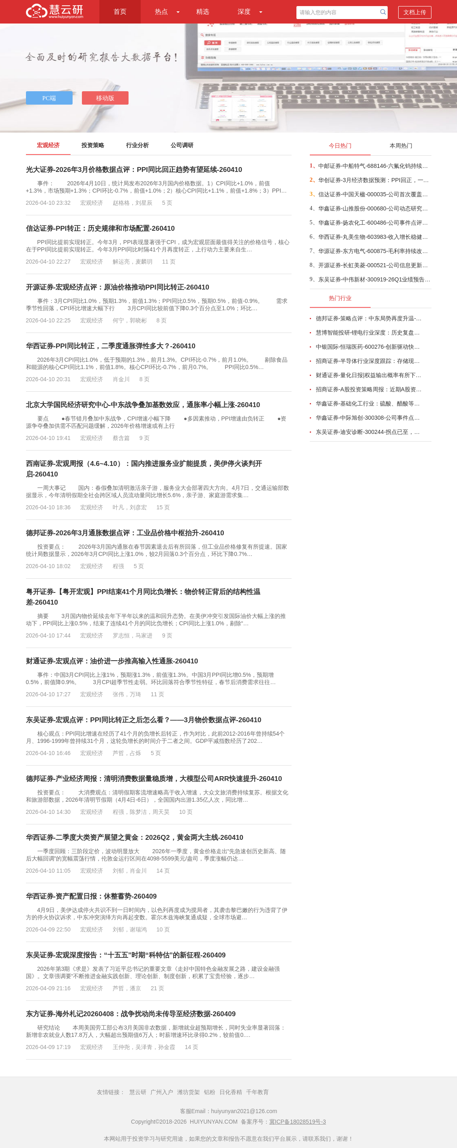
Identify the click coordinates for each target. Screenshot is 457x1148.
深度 (244, 11)
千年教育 (257, 1092)
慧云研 (137, 1092)
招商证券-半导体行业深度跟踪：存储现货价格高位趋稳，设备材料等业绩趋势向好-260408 (369, 361)
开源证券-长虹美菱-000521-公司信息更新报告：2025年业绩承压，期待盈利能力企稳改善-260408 (374, 265)
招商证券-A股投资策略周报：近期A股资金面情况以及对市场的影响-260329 (369, 389)
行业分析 (137, 145)
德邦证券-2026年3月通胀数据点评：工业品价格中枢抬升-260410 (125, 533)
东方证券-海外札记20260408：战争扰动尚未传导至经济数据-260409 (131, 1014)
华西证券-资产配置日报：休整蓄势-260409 (91, 896)
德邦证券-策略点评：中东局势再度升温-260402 (369, 318)
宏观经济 (48, 145)
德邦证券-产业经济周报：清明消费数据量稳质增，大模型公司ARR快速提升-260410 (154, 779)
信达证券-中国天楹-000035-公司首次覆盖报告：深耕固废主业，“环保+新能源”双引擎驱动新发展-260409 (374, 194)
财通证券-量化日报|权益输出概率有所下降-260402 (369, 375)
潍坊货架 (188, 1092)
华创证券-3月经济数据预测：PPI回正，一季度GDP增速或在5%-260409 (374, 180)
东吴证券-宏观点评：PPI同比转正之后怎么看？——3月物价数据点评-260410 (144, 720)
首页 (120, 11)
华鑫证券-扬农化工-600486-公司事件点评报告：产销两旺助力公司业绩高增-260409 (374, 222)
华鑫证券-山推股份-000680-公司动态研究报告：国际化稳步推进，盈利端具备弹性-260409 (374, 208)
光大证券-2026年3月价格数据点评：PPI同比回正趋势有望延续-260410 (134, 170)
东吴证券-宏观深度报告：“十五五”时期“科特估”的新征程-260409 (126, 955)
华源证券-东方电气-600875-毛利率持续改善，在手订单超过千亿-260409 (374, 251)
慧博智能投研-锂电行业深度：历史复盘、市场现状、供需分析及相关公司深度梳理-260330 (369, 332)
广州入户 (161, 1092)
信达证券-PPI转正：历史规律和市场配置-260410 (100, 228)
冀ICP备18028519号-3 (297, 1121)
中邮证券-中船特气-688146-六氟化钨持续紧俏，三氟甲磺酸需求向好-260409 (374, 166)
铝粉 (209, 1092)
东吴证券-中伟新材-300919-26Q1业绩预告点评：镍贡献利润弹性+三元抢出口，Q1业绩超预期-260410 (374, 279)
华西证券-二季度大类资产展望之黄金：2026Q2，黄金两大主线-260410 (135, 837)
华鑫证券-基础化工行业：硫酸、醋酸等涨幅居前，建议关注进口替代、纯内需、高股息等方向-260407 (369, 403)
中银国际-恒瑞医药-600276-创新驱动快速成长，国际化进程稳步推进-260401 (369, 346)
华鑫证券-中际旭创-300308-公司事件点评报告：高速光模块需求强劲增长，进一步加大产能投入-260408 (369, 417)
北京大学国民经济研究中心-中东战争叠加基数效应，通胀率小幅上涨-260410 (143, 405)
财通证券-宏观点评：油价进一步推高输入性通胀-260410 (112, 661)
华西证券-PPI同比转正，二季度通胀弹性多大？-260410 (110, 346)
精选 (202, 11)
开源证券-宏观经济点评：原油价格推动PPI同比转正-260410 (117, 287)
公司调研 (182, 145)
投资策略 (93, 145)
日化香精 (230, 1092)
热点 (161, 11)
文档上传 (414, 12)
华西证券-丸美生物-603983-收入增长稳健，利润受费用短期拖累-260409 (374, 237)
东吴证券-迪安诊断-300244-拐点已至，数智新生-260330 (369, 432)
